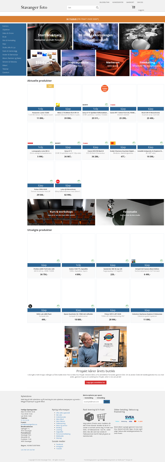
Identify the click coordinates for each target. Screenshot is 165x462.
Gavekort (130, 2)
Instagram (59, 446)
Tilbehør (5, 69)
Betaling (59, 428)
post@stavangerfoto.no (29, 424)
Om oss (140, 2)
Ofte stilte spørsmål (63, 413)
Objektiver (6, 29)
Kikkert (4, 65)
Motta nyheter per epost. (92, 395)
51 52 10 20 (25, 420)
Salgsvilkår (59, 432)
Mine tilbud (60, 419)
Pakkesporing (60, 423)
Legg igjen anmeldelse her (95, 382)
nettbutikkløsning (105, 460)
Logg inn (141, 10)
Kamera (5, 26)
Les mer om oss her (28, 450)
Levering (59, 430)
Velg (40, 108)
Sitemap (59, 438)
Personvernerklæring (63, 434)
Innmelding (89, 398)
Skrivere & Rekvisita (9, 62)
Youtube (59, 449)
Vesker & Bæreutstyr (10, 54)
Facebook (59, 444)
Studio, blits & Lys (8, 47)
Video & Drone (8, 33)
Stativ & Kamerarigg (9, 51)
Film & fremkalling (8, 40)
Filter (4, 44)
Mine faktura (60, 421)
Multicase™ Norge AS (125, 460)
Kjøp (68, 108)
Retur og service (61, 425)
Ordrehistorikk (61, 417)
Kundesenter (117, 2)
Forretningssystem (90, 460)
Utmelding (101, 398)
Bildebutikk (104, 2)
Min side (59, 415)
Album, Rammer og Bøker (11, 58)
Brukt (4, 37)
